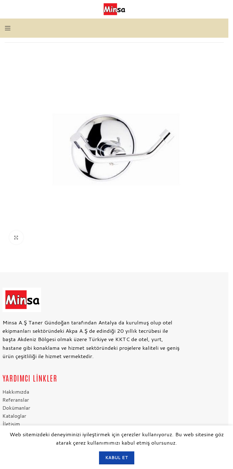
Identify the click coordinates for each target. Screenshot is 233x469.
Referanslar (15, 399)
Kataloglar (14, 415)
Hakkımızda (15, 391)
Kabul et (116, 457)
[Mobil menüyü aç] (8, 28)
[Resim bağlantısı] (21, 299)
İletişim (11, 423)
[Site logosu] (114, 9)
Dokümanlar (16, 407)
